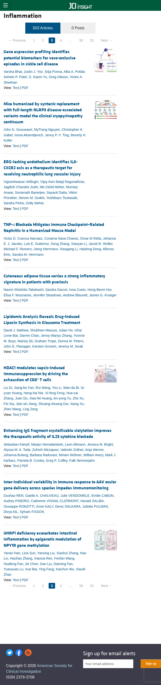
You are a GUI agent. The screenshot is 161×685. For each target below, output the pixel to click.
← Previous (17, 40)
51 (92, 40)
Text (16, 88)
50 (81, 40)
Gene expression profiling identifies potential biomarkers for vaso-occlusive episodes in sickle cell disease (40, 58)
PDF (25, 88)
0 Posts (77, 28)
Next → (106, 40)
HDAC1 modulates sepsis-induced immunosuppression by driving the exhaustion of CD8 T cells (36, 374)
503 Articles (43, 28)
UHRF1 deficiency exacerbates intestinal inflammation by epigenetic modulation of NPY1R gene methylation (42, 539)
